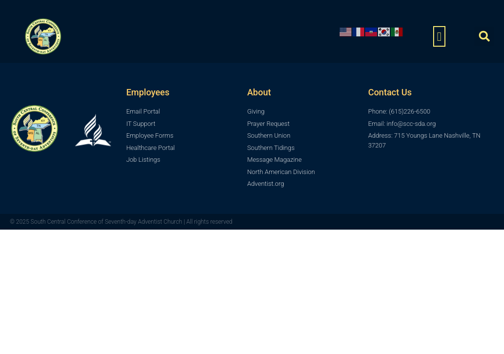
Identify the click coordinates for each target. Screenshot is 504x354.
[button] (439, 36)
